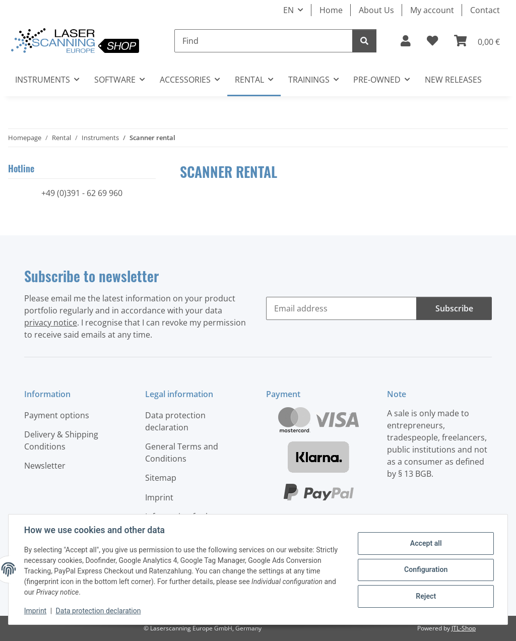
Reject (425, 596)
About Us (376, 10)
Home (331, 10)
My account (432, 10)
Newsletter (45, 465)
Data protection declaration (99, 611)
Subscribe (454, 308)
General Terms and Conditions (181, 452)
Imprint (36, 611)
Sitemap (160, 477)
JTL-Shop (464, 628)
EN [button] (288, 10)
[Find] (263, 40)
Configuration (425, 569)
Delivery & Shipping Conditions (61, 440)
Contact (485, 10)
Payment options (56, 415)
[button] (406, 40)
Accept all (425, 544)
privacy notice (50, 322)
